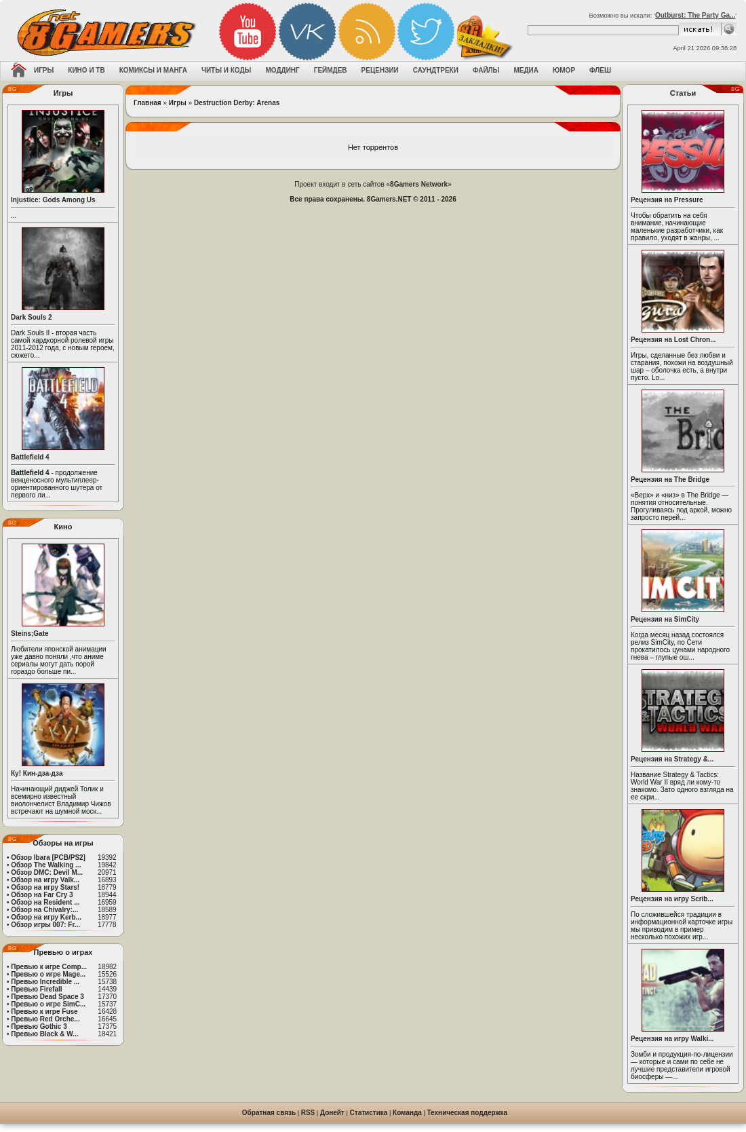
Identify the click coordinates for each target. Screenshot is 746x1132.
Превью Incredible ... (45, 981)
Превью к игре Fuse (44, 1011)
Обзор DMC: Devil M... (47, 872)
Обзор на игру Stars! (45, 887)
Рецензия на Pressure (667, 200)
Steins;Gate (30, 633)
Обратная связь (269, 1112)
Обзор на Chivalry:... (44, 909)
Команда (407, 1112)
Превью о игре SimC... (48, 1004)
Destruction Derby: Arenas (236, 103)
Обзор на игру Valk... (45, 880)
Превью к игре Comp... (49, 966)
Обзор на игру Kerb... (46, 917)
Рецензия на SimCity (665, 619)
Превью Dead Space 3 (47, 996)
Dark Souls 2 (31, 317)
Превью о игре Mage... (48, 974)
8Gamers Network (419, 184)
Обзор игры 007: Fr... (45, 924)
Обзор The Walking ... (46, 865)
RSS (308, 1112)
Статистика (369, 1112)
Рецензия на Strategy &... (672, 759)
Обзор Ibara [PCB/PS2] (48, 857)
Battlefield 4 (30, 457)
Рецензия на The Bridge (670, 479)
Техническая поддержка (467, 1112)
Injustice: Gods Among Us (53, 200)
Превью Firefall (36, 989)
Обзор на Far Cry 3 (42, 895)
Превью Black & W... (44, 1034)
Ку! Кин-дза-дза (36, 773)
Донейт (332, 1112)
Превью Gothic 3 (38, 1026)
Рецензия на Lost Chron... (673, 339)
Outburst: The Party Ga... (695, 15)
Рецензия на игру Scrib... (672, 899)
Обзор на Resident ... (45, 902)
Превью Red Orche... (45, 1019)
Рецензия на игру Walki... (672, 1038)
